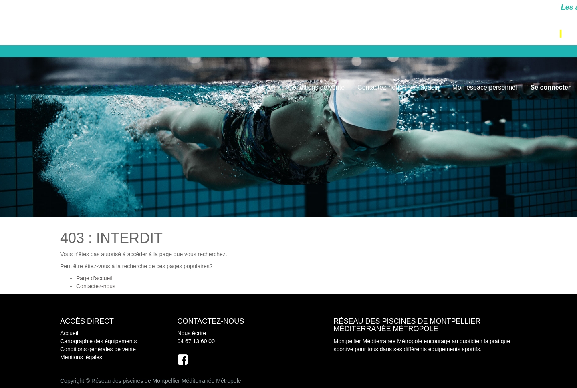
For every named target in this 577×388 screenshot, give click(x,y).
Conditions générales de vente (98, 349)
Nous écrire (192, 333)
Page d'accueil (94, 278)
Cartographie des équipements (98, 341)
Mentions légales (81, 357)
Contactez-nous (95, 286)
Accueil (69, 333)
